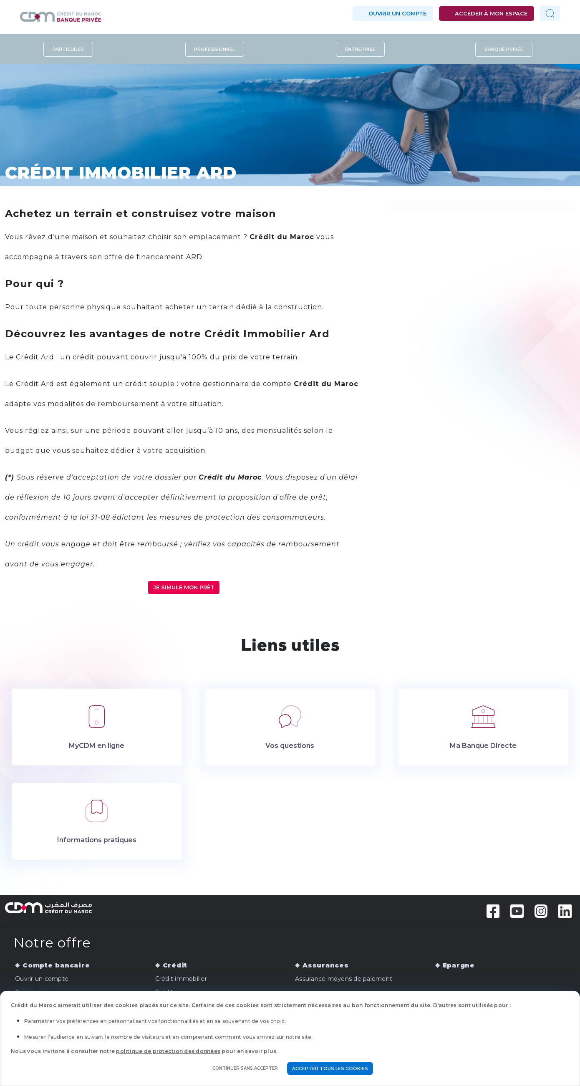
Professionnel (214, 49)
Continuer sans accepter (245, 1068)
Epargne (459, 965)
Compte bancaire (56, 965)
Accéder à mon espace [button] (491, 13)
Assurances (326, 965)
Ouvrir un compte (397, 13)
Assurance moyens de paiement (343, 978)
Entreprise (360, 49)
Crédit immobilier (181, 978)
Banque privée (503, 49)
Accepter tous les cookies (330, 1068)
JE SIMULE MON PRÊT (183, 587)
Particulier (68, 49)
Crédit (175, 965)
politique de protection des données (168, 1051)
